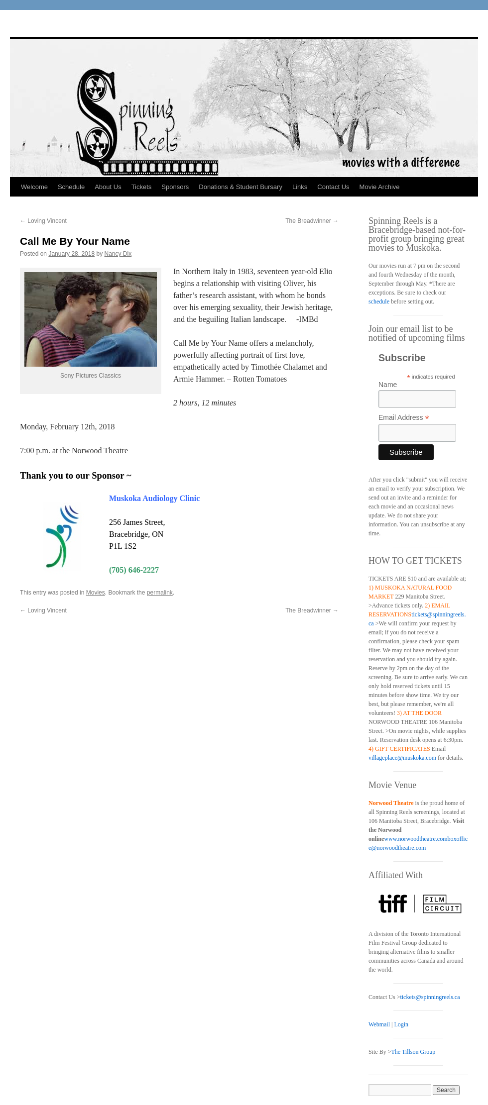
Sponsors (175, 187)
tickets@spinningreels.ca (430, 997)
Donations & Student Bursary (240, 187)
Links (299, 187)
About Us (108, 187)
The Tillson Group (413, 1051)
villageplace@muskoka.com (402, 757)
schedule (378, 301)
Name (387, 385)
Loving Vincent (43, 220)
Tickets (141, 187)
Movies (95, 592)
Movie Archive (380, 187)
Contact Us (333, 187)
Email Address (403, 417)
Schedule (71, 187)
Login (401, 1024)
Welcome (34, 187)
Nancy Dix (118, 253)
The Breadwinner (312, 220)
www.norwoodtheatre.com (415, 838)
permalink (160, 592)
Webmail (379, 1024)
